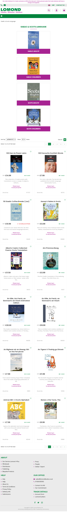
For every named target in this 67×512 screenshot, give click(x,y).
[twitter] (38, 502)
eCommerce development (24, 509)
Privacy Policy (7, 489)
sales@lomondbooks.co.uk (44, 479)
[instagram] (42, 502)
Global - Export (40, 467)
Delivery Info (6, 492)
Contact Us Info (40, 485)
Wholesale (6, 464)
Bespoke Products (8, 471)
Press (37, 462)
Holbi (34, 509)
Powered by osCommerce (42, 509)
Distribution (6, 466)
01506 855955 (2, 5)
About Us (5, 484)
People (37, 464)
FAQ (4, 479)
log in (18, 186)
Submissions (7, 494)
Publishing (6, 469)
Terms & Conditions (9, 487)
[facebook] (34, 502)
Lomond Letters (40, 497)
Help (4, 482)
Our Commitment (40, 488)
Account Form (39, 494)
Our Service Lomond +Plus (11, 461)
